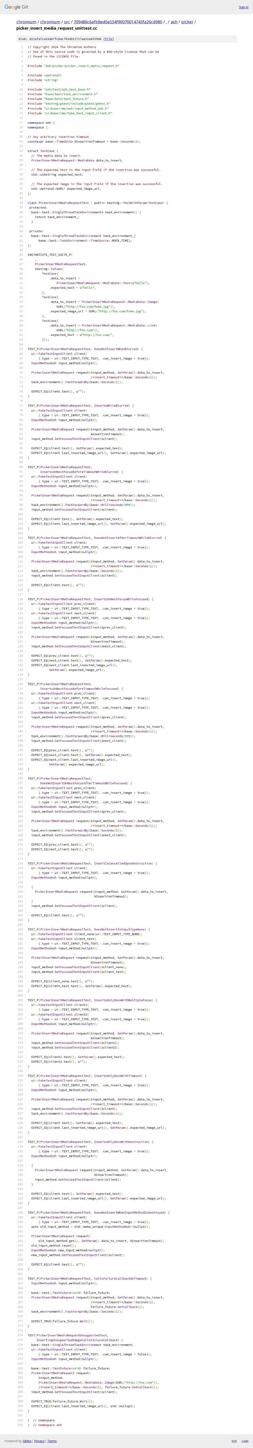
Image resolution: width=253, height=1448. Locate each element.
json (245, 1441)
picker (187, 21)
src (67, 21)
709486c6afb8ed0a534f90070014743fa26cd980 (118, 21)
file (108, 39)
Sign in (244, 7)
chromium (26, 21)
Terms (52, 1441)
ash (174, 21)
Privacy (39, 1441)
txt (234, 1441)
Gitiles (27, 1441)
